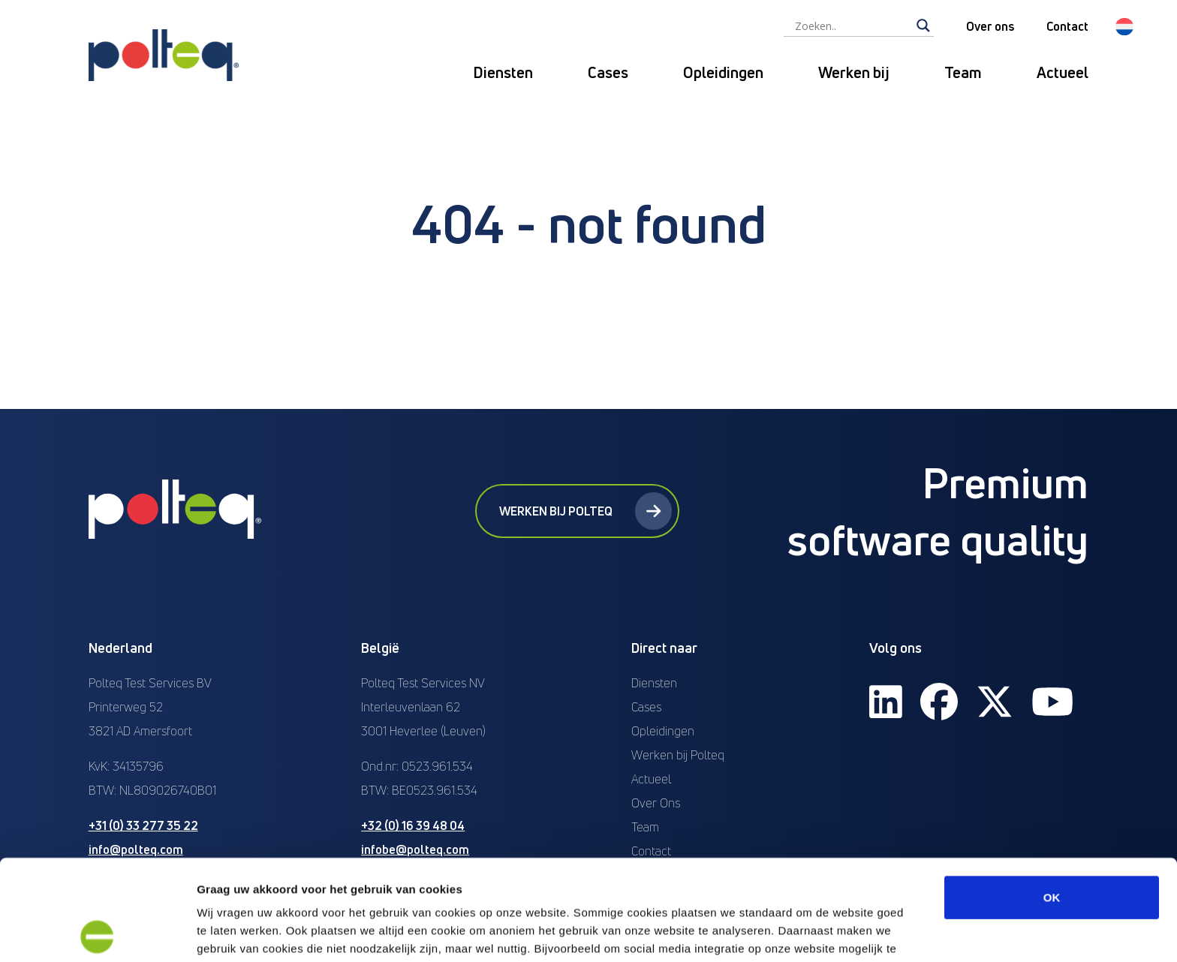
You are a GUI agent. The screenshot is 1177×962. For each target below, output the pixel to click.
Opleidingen (723, 72)
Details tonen (811, 932)
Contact (1067, 26)
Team (963, 72)
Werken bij (854, 72)
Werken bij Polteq (585, 511)
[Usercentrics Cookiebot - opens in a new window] (97, 932)
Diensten (503, 72)
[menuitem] (1124, 26)
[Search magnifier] (923, 25)
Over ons (990, 26)
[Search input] (852, 25)
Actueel (1062, 72)
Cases (608, 72)
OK (1052, 796)
